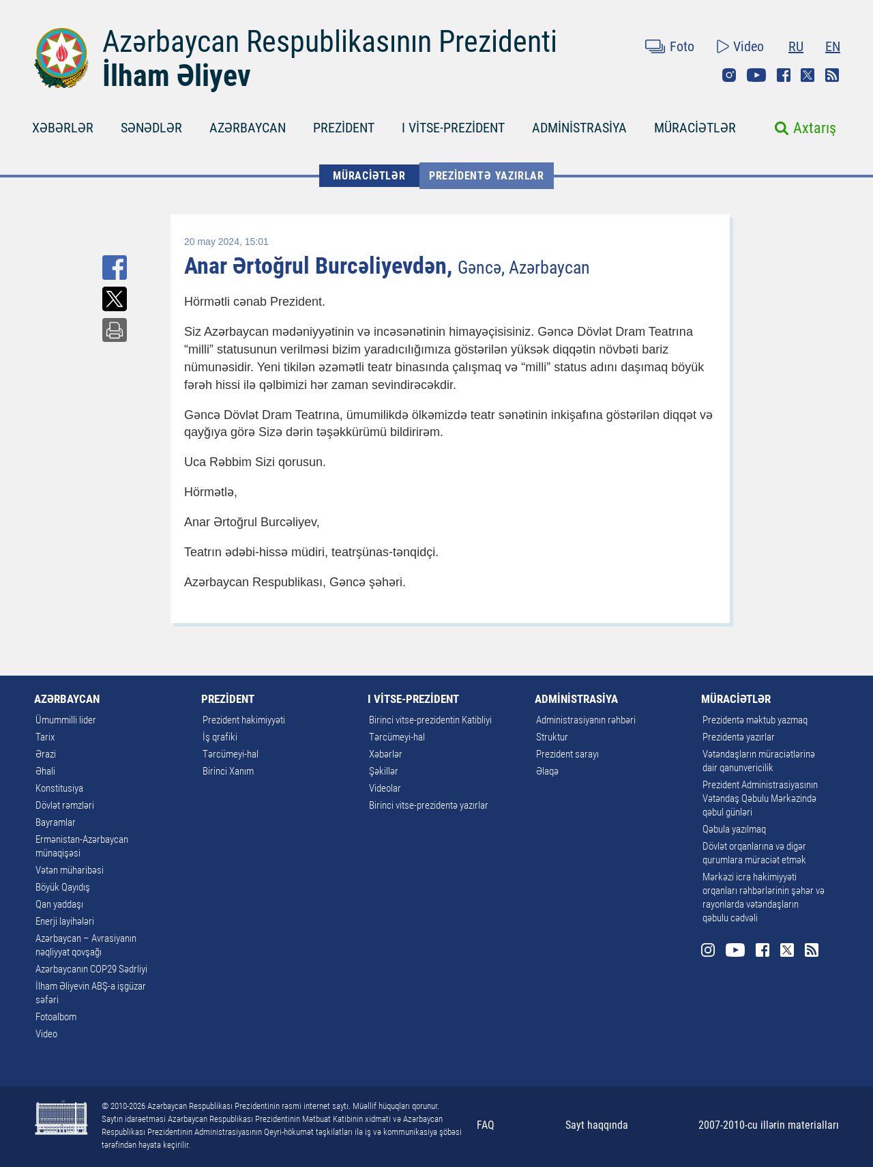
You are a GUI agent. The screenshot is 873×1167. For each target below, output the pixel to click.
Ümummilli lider (65, 720)
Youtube (756, 75)
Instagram (729, 75)
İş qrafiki (220, 737)
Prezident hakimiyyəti (244, 720)
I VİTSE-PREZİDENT (453, 127)
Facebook (783, 75)
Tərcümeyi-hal (230, 754)
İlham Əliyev (176, 75)
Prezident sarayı (567, 754)
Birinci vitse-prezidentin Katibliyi (430, 720)
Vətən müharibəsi (69, 870)
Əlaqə (547, 771)
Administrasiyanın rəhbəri (586, 720)
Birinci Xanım (228, 771)
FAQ (485, 1125)
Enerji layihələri (64, 921)
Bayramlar (55, 822)
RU (795, 46)
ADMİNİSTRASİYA (579, 127)
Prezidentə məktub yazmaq (755, 720)
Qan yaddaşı (59, 904)
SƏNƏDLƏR (151, 127)
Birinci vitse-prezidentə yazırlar (428, 805)
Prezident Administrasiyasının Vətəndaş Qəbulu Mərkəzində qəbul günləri (760, 798)
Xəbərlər (385, 754)
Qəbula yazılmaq (734, 829)
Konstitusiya (59, 788)
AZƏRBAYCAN (247, 127)
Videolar (385, 788)
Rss (832, 75)
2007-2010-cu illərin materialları (768, 1125)
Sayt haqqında (596, 1125)
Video (748, 46)
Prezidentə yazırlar (486, 175)
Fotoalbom (55, 1017)
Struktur (552, 737)
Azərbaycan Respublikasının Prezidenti (329, 41)
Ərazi (45, 754)
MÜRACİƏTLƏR (695, 127)
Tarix (45, 737)
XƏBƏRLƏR (62, 127)
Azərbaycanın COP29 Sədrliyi (91, 969)
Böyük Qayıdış (62, 887)
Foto (682, 46)
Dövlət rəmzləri (64, 805)
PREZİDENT (343, 127)
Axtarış (814, 127)
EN (832, 46)
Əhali (45, 771)
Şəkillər (383, 771)
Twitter (807, 75)
